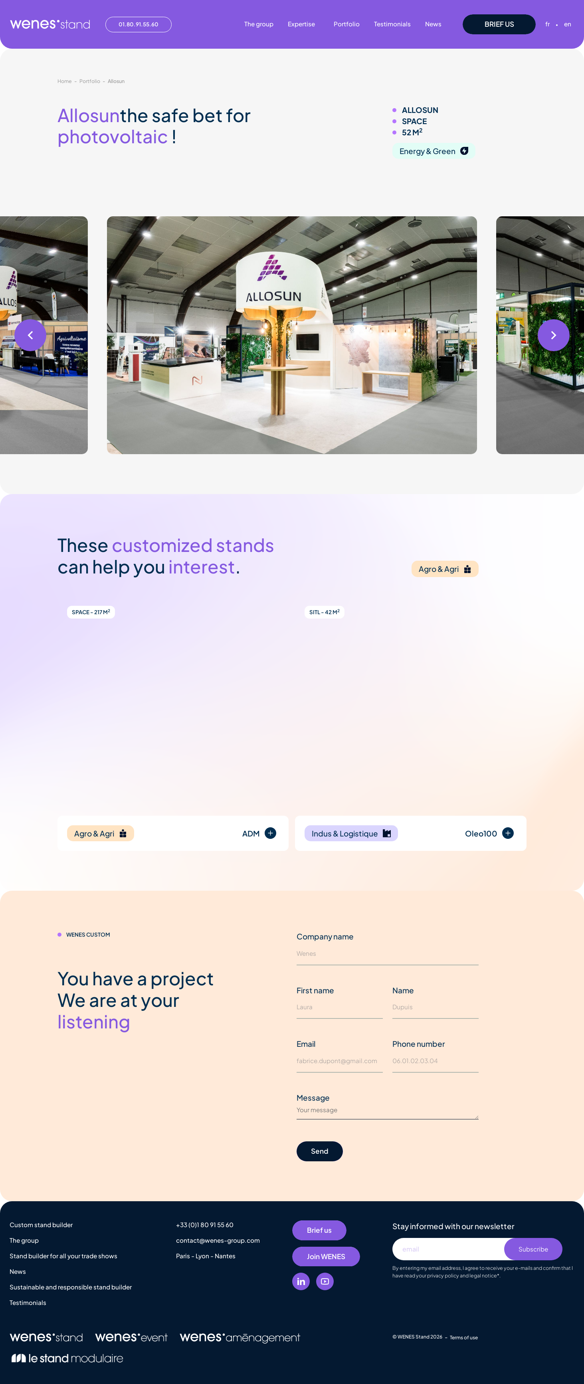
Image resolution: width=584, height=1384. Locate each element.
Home (64, 81)
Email (306, 1043)
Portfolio (89, 81)
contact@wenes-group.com (218, 1240)
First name (315, 990)
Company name (325, 936)
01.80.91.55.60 (138, 24)
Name (403, 990)
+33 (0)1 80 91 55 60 (205, 1224)
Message (313, 1097)
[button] (30, 335)
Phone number (418, 1043)
